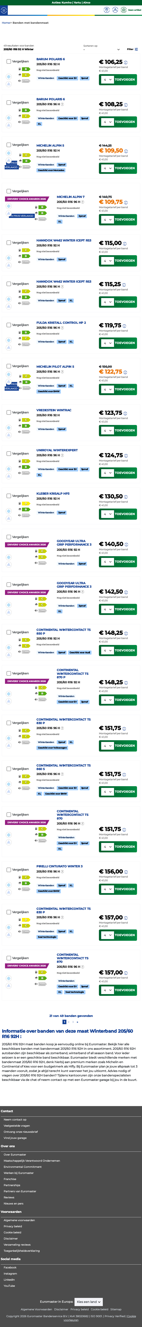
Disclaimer (11, 1281)
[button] (132, 61)
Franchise (10, 1221)
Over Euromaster (15, 1197)
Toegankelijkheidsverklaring (22, 1293)
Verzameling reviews (17, 1287)
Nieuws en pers (13, 1246)
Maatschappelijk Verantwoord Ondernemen (32, 1203)
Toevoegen (125, 92)
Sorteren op (90, 58)
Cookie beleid (12, 1275)
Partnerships (12, 1228)
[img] (9, 84)
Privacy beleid (13, 1269)
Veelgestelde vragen (17, 1168)
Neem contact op (15, 1162)
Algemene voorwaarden (19, 1263)
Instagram (10, 1316)
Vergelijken (20, 74)
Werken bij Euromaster (19, 1215)
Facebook (10, 1310)
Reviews (9, 1240)
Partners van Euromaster (20, 1234)
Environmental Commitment (23, 1209)
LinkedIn (9, 1322)
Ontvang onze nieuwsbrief (21, 1174)
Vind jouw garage (15, 1180)
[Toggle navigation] (4, 10)
